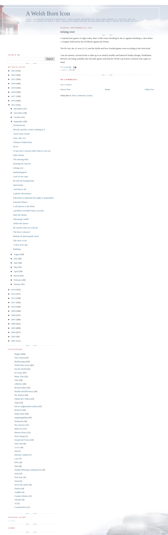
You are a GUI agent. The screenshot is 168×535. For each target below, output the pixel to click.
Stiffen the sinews (20, 223)
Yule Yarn (18, 443)
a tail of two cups (20, 176)
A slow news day (20, 245)
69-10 (15, 146)
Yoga (16, 402)
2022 (13, 75)
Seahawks (18, 421)
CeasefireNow (20, 507)
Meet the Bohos (20, 215)
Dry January (19, 425)
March (17, 275)
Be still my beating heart (23, 180)
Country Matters (21, 496)
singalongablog (20, 417)
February (18, 280)
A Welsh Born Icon (48, 13)
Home (107, 89)
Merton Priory (20, 432)
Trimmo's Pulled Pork (22, 142)
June (16, 263)
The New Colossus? (21, 232)
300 (16, 451)
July (16, 258)
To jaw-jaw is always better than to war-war (32, 151)
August (17, 254)
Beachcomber (20, 387)
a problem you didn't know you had (28, 210)
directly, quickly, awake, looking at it (29, 129)
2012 (13, 298)
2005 (13, 328)
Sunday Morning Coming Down (28, 469)
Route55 (18, 410)
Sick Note (18, 477)
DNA (16, 462)
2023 (13, 70)
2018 (13, 92)
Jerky (16, 473)
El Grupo (18, 372)
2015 (13, 105)
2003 (13, 336)
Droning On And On (22, 163)
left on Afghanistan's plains (26, 406)
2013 (13, 294)
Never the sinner (21, 484)
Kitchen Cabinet (21, 455)
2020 (13, 83)
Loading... (12, 520)
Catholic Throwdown (22, 193)
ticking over (18, 168)
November (18, 113)
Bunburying (19, 361)
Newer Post (65, 89)
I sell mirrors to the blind (23, 206)
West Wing (19, 436)
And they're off (19, 189)
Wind (16, 481)
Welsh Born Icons (22, 365)
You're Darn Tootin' (21, 134)
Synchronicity (19, 125)
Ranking (16, 249)
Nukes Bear (19, 413)
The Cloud (18, 358)
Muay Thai (19, 376)
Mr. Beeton (19, 395)
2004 (13, 332)
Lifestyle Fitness (20, 202)
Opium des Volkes (22, 399)
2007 (13, 319)
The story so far (20, 240)
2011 (13, 302)
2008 (13, 315)
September (18, 121)
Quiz (16, 466)
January (17, 284)
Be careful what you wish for (25, 227)
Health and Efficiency (23, 391)
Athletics (18, 384)
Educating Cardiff (20, 219)
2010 (13, 306)
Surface (17, 488)
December (18, 108)
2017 (13, 96)
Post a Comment (65, 85)
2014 (13, 289)
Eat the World (20, 369)
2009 (13, 311)
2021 (13, 79)
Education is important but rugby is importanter (33, 198)
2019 (13, 88)
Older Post (149, 89)
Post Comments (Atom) (82, 95)
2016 (13, 100)
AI (15, 503)
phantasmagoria (20, 172)
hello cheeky (18, 155)
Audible (17, 492)
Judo (16, 380)
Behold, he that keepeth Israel (26, 236)
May (16, 267)
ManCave (18, 428)
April (16, 271)
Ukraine (17, 499)
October (17, 117)
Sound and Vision (22, 440)
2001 (13, 341)
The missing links (20, 159)
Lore (16, 458)
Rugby (72, 70)
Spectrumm (18, 185)
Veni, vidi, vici (19, 138)
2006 (13, 324)
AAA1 (17, 447)
